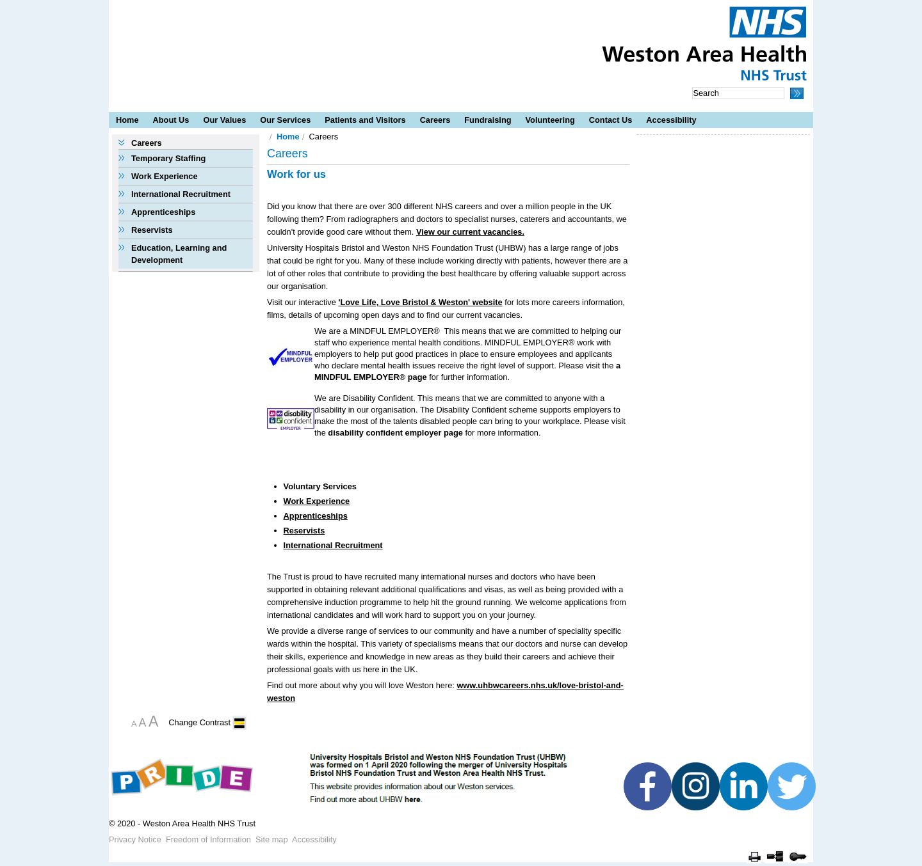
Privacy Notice (135, 839)
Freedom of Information (208, 839)
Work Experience (164, 176)
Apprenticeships (163, 212)
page (415, 377)
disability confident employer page (395, 432)
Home (127, 120)
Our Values (224, 120)
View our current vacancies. (470, 232)
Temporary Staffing (168, 158)
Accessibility (671, 120)
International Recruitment (180, 194)
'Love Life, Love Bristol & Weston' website (420, 302)
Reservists (152, 230)
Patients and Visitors (365, 120)
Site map (271, 839)
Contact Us (611, 120)
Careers (435, 120)
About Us (171, 120)
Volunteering (550, 120)
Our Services (285, 120)
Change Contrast (199, 722)
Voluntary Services (320, 486)
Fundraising (487, 120)
